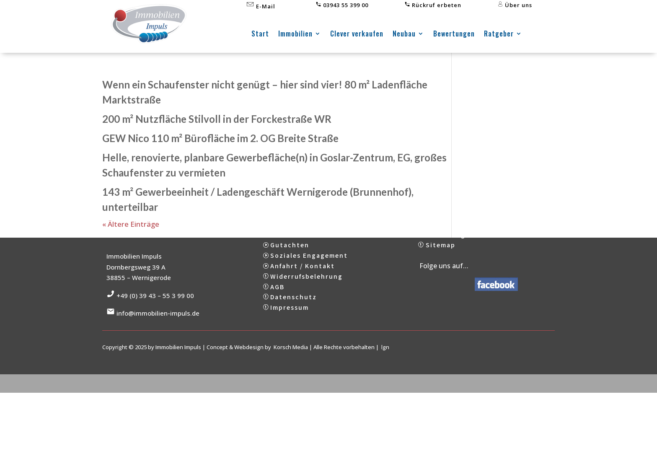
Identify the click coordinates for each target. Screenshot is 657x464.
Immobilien (295, 35)
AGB (277, 305)
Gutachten (289, 263)
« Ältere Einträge (130, 224)
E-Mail (260, 6)
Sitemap (440, 263)
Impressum (289, 325)
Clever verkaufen (356, 35)
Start (260, 35)
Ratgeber (499, 35)
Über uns (514, 5)
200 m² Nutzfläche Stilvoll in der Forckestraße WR (216, 119)
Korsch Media (291, 365)
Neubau (404, 35)
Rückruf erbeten (432, 5)
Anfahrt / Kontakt (302, 284)
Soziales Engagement (309, 274)
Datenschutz (293, 315)
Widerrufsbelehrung (306, 294)
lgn (385, 365)
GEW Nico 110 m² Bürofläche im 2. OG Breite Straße (220, 138)
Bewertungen (454, 35)
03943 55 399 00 (342, 5)
